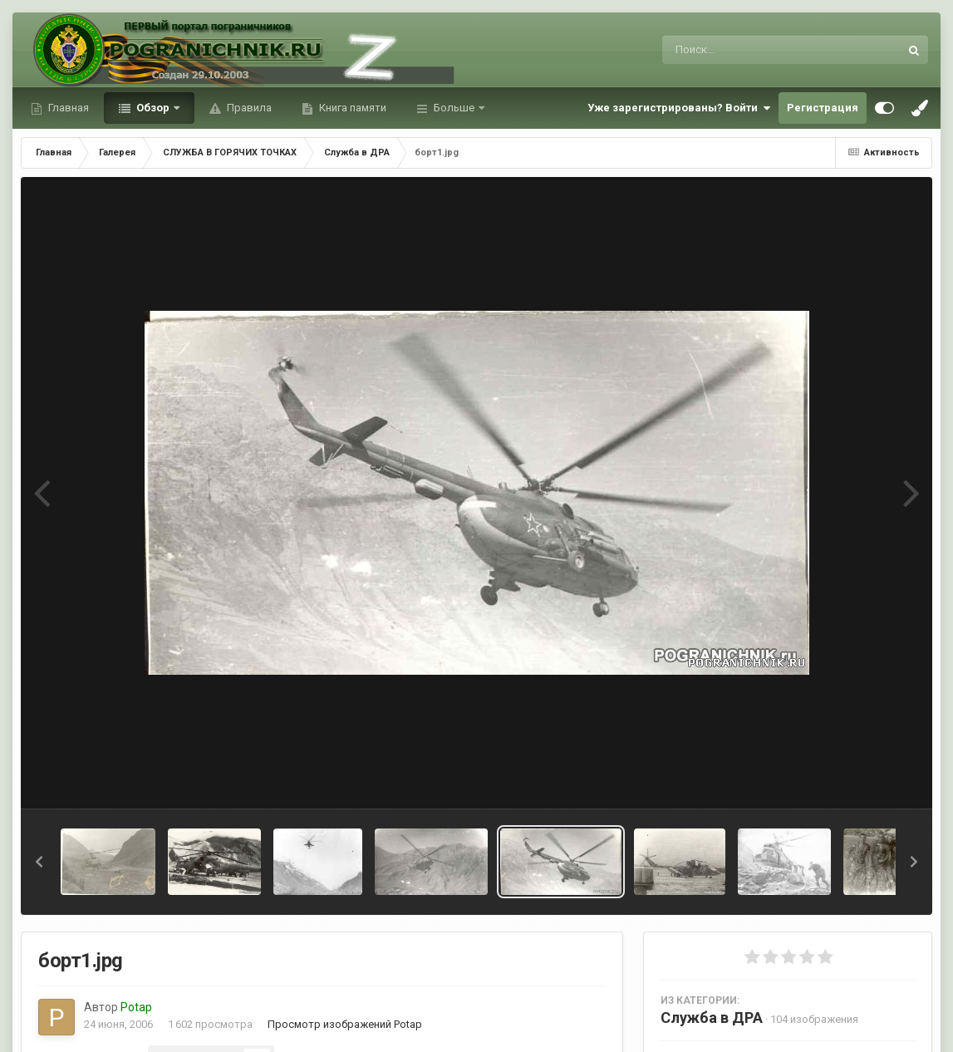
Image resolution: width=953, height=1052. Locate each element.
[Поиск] (750, 50)
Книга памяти (351, 107)
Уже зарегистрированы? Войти (678, 108)
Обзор (153, 107)
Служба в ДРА (712, 1017)
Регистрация (822, 107)
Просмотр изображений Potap (345, 1024)
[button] (39, 861)
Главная (67, 107)
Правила (248, 107)
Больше (454, 107)
